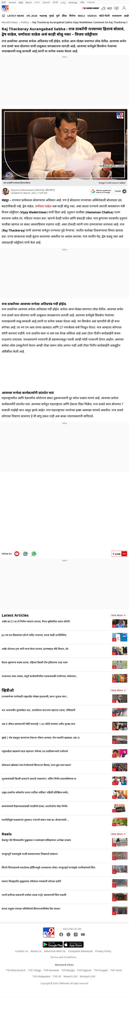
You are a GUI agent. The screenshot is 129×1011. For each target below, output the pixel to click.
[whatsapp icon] (34, 553)
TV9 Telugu (34, 970)
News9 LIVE (70, 976)
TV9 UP (57, 976)
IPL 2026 (32, 15)
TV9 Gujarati (84, 970)
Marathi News (10, 22)
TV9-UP (91, 2)
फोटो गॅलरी (104, 15)
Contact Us (21, 951)
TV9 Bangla (68, 970)
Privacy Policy (103, 951)
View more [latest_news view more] (118, 615)
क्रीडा (64, 15)
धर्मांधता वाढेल (43, 206)
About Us (36, 951)
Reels (81, 15)
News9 (12, 2)
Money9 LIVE (87, 976)
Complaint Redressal (80, 951)
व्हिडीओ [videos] (8, 690)
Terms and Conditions (63, 957)
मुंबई (51, 15)
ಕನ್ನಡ (20, 2)
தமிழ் (63, 2)
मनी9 (82, 2)
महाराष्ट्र (43, 15)
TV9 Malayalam (41, 976)
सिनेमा (72, 15)
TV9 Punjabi (101, 970)
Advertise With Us (55, 951)
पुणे (58, 15)
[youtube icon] (17, 553)
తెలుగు (29, 2)
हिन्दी (4, 2)
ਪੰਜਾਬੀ (55, 2)
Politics (24, 22)
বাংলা (37, 2)
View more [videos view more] (118, 690)
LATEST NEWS (15, 15)
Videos (92, 15)
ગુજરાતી (46, 2)
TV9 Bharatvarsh (16, 970)
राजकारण (117, 15)
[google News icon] (25, 553)
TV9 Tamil (116, 970)
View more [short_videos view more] (118, 833)
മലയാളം (73, 2)
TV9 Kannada (51, 970)
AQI (109, 8)
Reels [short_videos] (7, 833)
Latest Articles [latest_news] (15, 615)
